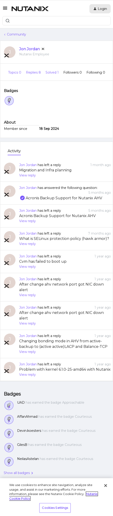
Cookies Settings (55, 508)
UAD (21, 402)
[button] (5, 10)
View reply (27, 175)
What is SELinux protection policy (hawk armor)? (64, 238)
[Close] (106, 485)
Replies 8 (34, 72)
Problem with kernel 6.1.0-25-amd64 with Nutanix (65, 369)
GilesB (22, 445)
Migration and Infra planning (45, 170)
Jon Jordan (29, 49)
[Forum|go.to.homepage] (30, 8)
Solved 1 (53, 72)
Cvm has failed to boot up (43, 261)
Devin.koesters (29, 431)
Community (16, 34)
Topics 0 (15, 72)
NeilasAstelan (28, 459)
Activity (14, 151)
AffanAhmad (27, 417)
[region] (56, 497)
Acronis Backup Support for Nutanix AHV (60, 198)
